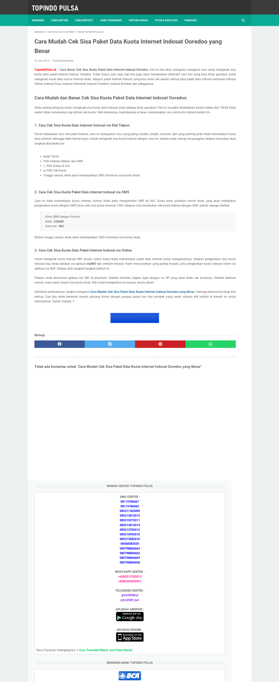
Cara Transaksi (113, 14)
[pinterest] (122, 385)
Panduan (193, 14)
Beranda (40, 14)
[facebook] (52, 385)
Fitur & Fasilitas (168, 14)
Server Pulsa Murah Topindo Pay (127, 676)
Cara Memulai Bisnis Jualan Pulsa (214, 468)
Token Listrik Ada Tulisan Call (211, 503)
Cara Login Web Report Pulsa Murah (215, 530)
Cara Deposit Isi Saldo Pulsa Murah (215, 552)
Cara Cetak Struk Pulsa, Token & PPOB (217, 606)
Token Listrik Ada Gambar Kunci (213, 512)
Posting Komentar (63, 57)
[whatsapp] (157, 385)
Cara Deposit (86, 14)
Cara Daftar (61, 14)
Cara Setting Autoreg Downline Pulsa (216, 521)
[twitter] (87, 385)
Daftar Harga (140, 14)
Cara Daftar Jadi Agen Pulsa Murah (215, 459)
